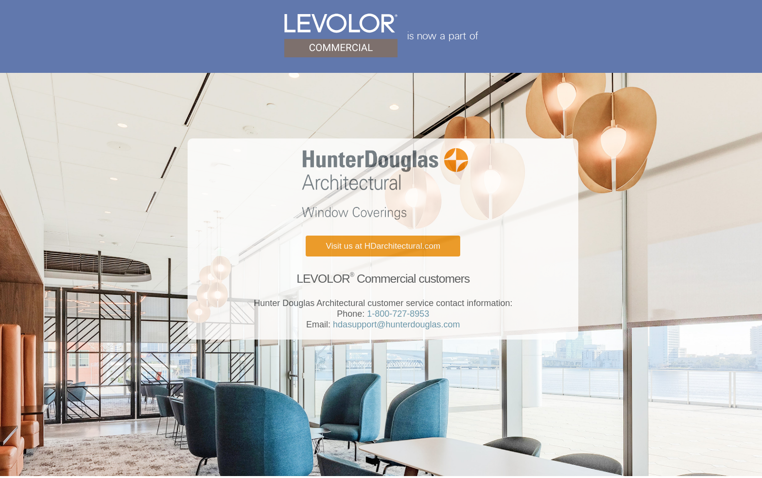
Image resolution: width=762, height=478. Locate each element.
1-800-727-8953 (396, 314)
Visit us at (383, 246)
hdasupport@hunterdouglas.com (395, 324)
